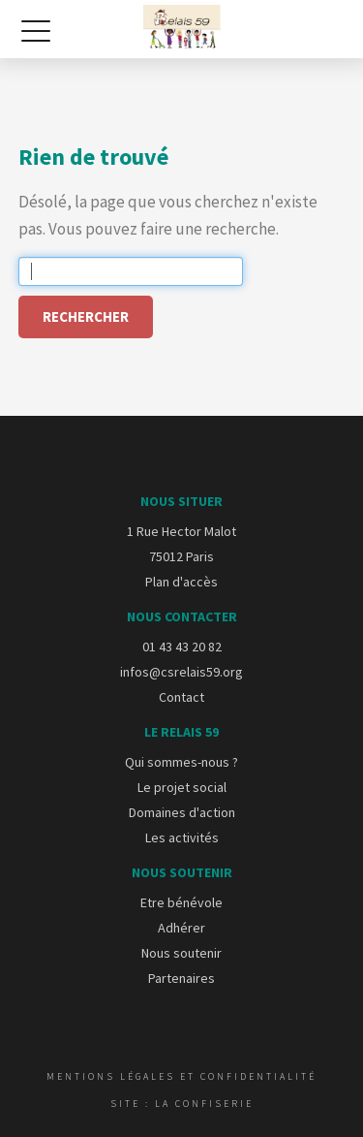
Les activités (182, 837)
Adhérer (181, 927)
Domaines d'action (182, 812)
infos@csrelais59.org (181, 671)
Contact (181, 697)
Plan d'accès (181, 581)
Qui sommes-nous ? (181, 762)
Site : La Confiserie (182, 1103)
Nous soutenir (181, 953)
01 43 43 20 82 (182, 646)
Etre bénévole (181, 902)
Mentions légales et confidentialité (181, 1076)
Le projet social (182, 787)
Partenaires (181, 978)
